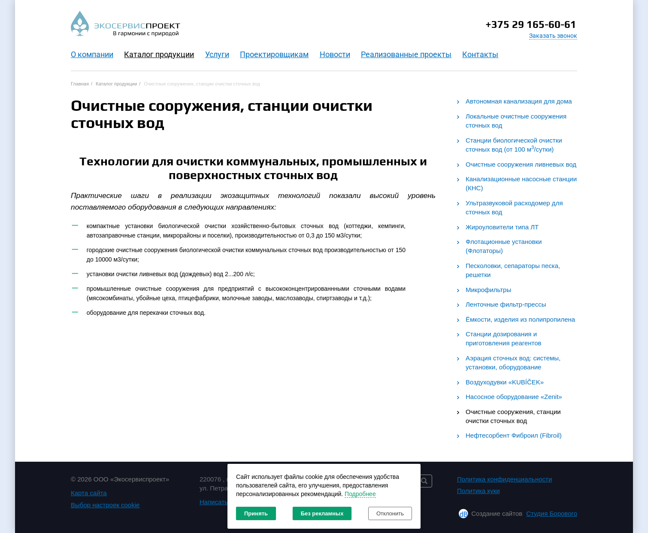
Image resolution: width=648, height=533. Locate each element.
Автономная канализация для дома (519, 101)
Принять (256, 513)
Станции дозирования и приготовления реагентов (504, 338)
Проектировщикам (274, 54)
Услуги (217, 54)
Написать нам (220, 502)
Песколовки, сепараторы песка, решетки (513, 270)
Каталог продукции (159, 54)
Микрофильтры (488, 289)
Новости (335, 54)
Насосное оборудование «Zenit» (514, 396)
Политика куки (478, 490)
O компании (92, 54)
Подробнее (360, 493)
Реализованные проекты (406, 54)
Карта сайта (89, 492)
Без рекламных (322, 513)
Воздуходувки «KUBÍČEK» (505, 382)
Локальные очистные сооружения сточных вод (516, 121)
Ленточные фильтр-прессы (506, 304)
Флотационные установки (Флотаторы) (504, 246)
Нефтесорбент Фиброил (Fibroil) (514, 435)
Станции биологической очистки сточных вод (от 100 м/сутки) (514, 145)
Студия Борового (551, 513)
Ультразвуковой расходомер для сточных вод (514, 207)
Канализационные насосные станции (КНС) (521, 183)
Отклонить (390, 513)
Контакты (480, 54)
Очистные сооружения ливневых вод (521, 164)
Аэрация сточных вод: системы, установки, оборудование (513, 362)
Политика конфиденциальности (504, 479)
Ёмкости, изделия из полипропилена (520, 319)
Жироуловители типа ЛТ (502, 227)
